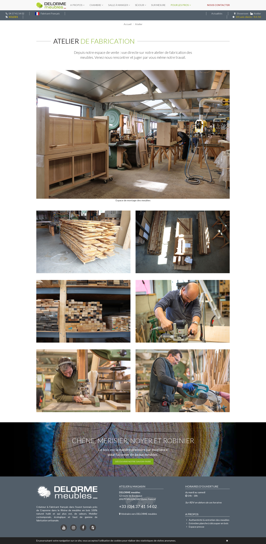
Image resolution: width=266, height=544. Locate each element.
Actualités (216, 13)
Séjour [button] (140, 5)
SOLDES (13, 16)
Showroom (242, 13)
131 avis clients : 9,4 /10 (246, 16)
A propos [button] (77, 5)
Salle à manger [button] (119, 5)
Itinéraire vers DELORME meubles (138, 513)
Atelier (257, 13)
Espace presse (194, 526)
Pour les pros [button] (181, 5)
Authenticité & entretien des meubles (207, 519)
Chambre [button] (96, 5)
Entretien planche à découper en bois (206, 523)
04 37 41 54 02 (16, 13)
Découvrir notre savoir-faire (133, 461)
